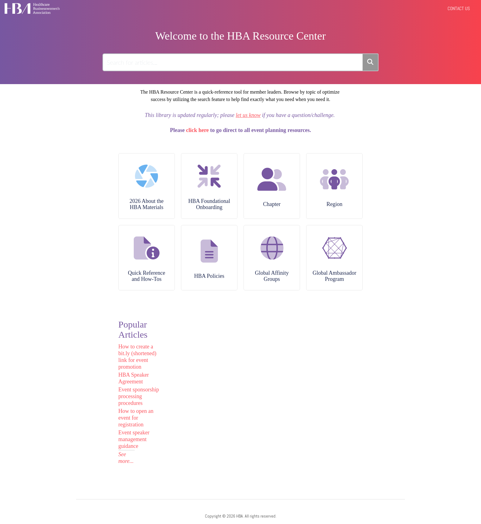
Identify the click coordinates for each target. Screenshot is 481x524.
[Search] (371, 62)
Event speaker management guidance (133, 439)
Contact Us (459, 8)
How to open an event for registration (135, 418)
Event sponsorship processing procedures (138, 396)
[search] (233, 62)
